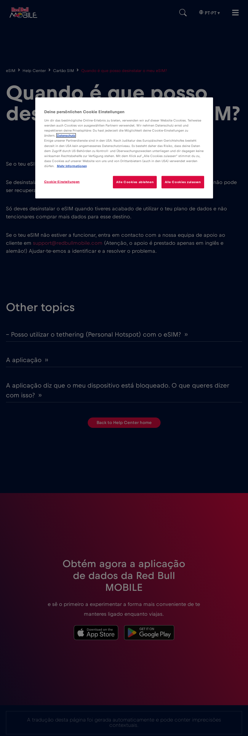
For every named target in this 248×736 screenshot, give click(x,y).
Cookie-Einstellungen (62, 181)
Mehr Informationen (72, 165)
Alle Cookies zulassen (183, 181)
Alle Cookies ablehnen (134, 181)
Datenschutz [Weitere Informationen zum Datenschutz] (66, 135)
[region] (124, 147)
